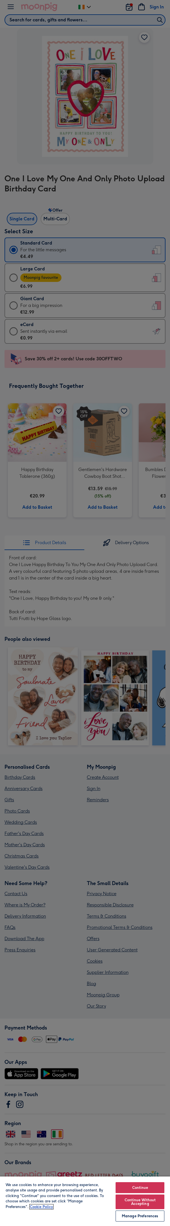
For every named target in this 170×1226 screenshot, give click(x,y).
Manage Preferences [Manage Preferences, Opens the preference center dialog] (140, 1216)
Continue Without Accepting (140, 1202)
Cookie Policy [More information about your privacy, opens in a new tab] (41, 1207)
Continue (140, 1188)
